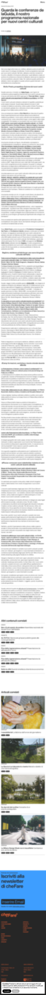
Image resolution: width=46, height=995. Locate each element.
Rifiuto (15, 991)
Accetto (7, 991)
